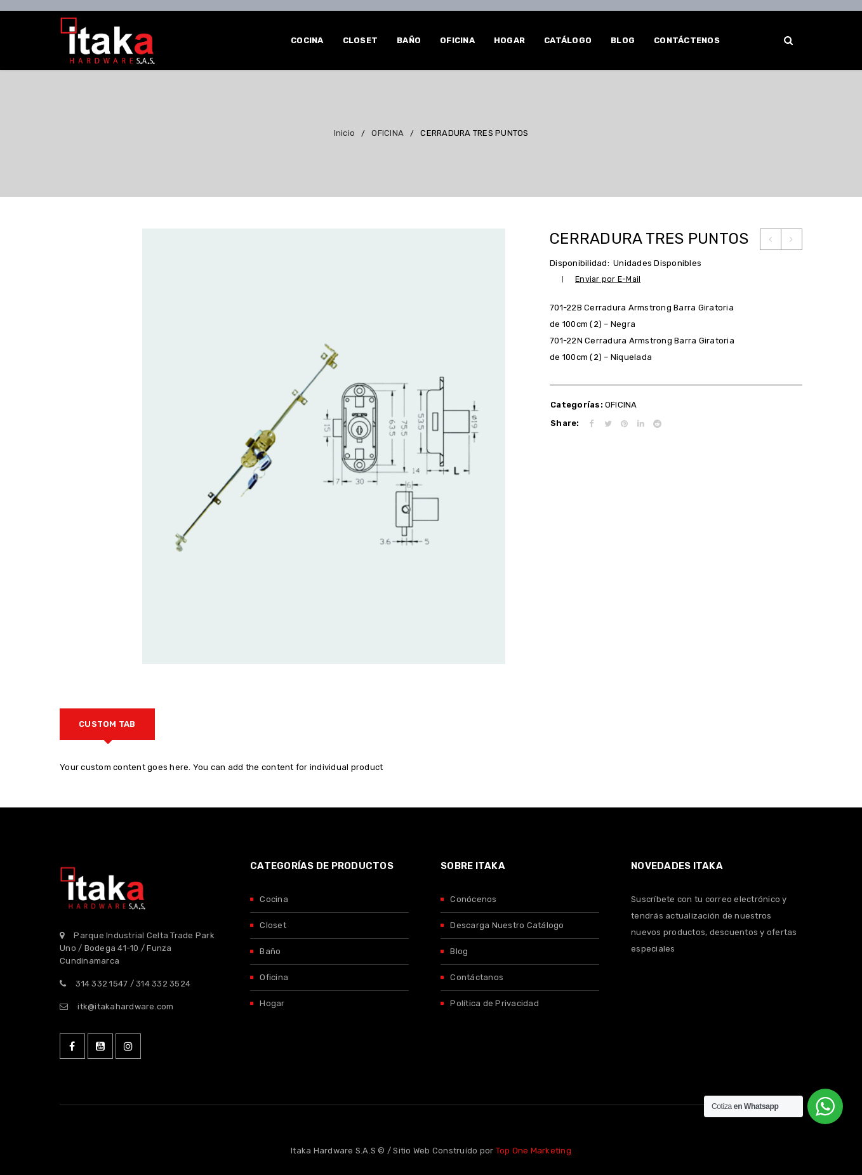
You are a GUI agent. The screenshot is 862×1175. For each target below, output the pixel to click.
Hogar (272, 1003)
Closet (273, 925)
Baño (270, 951)
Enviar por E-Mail (607, 279)
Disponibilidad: (579, 263)
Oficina (274, 977)
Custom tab (107, 724)
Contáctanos (476, 977)
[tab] (107, 724)
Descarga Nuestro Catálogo (507, 925)
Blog (459, 951)
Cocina (274, 899)
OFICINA (387, 133)
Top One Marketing (533, 1150)
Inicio (344, 133)
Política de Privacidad (494, 1003)
